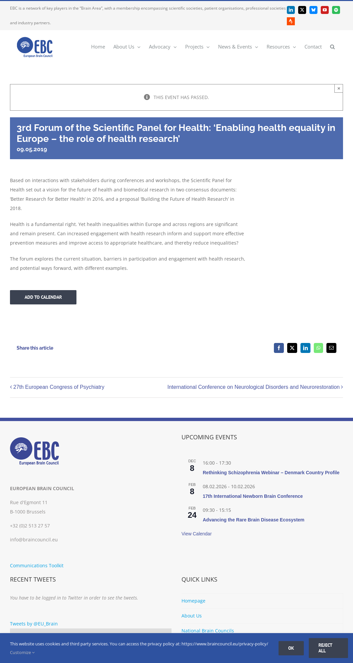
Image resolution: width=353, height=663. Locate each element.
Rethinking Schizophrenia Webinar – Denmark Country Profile (271, 472)
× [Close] (338, 88)
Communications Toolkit (36, 565)
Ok (291, 648)
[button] (332, 46)
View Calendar (196, 533)
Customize (22, 652)
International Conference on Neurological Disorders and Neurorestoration (253, 387)
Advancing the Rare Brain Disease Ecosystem (253, 519)
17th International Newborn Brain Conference (253, 496)
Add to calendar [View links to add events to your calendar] (43, 297)
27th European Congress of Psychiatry (58, 387)
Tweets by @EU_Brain (34, 623)
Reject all (325, 648)
